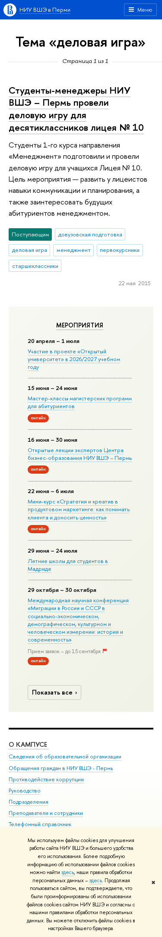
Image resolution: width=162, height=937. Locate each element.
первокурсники (120, 250)
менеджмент (74, 250)
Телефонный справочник (40, 824)
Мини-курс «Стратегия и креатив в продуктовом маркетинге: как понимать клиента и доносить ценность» (79, 509)
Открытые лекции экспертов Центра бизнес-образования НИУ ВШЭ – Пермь (80, 454)
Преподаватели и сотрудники (46, 813)
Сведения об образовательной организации (65, 756)
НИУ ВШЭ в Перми (44, 9)
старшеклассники (35, 266)
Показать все (55, 692)
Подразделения (28, 801)
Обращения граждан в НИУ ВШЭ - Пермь (61, 768)
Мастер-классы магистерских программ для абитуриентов (80, 402)
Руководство (25, 790)
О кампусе (29, 744)
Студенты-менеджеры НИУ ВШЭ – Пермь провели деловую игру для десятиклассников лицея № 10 (76, 109)
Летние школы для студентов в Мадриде (68, 564)
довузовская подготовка (90, 234)
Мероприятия (79, 325)
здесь (67, 872)
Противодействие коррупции (46, 779)
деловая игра (29, 250)
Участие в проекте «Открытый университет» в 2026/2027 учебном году (74, 359)
